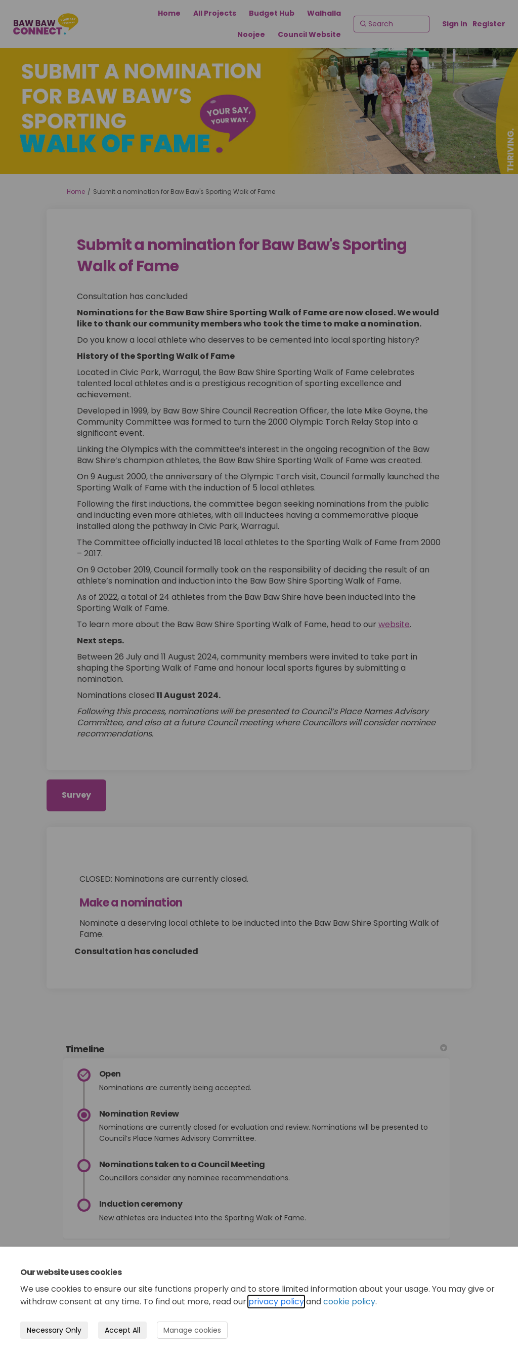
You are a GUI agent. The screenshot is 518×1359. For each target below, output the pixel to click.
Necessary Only (54, 1330)
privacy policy (276, 1301)
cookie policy (349, 1301)
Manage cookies (192, 1330)
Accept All (122, 1330)
